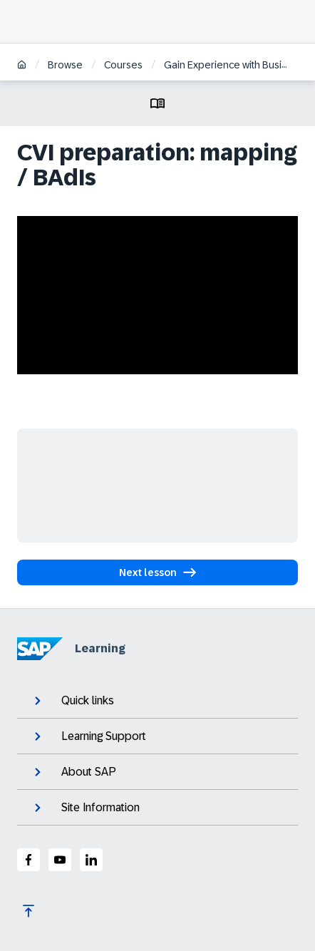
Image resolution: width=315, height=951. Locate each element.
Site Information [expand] (85, 807)
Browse (65, 65)
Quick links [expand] (72, 700)
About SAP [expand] (73, 772)
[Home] (21, 66)
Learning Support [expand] (88, 736)
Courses (123, 65)
